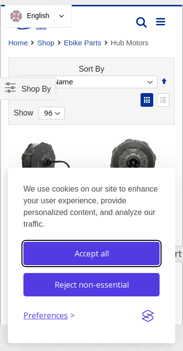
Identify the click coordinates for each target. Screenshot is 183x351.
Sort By (91, 69)
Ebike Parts (83, 42)
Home (18, 43)
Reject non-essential (92, 284)
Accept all (92, 253)
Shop (45, 42)
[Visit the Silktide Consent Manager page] (148, 316)
